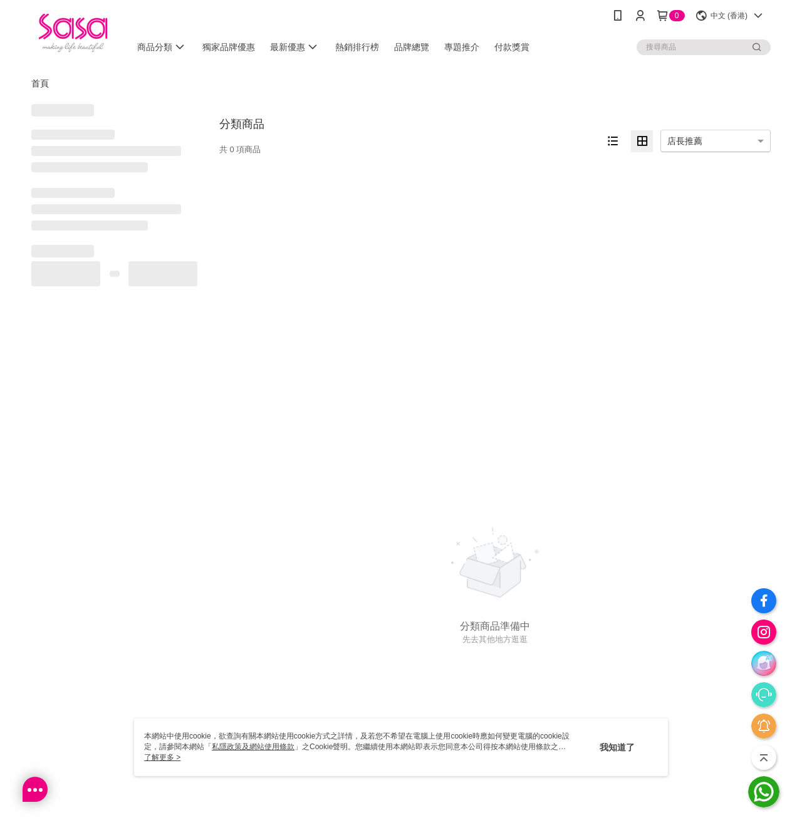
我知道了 (617, 747)
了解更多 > (162, 757)
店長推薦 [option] (684, 141)
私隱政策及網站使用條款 (253, 746)
